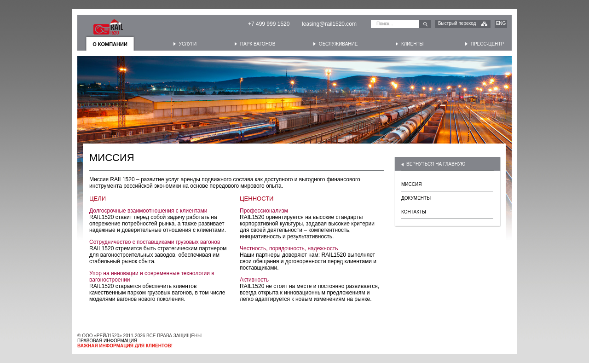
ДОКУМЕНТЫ (416, 198)
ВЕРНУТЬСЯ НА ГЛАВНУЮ (435, 164)
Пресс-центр (487, 43)
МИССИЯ (411, 184)
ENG (501, 23)
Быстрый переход (457, 23)
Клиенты (412, 43)
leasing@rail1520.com (329, 24)
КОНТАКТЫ (413, 211)
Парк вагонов (257, 43)
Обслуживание (338, 43)
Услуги (188, 43)
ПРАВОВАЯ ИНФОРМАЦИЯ (107, 340)
